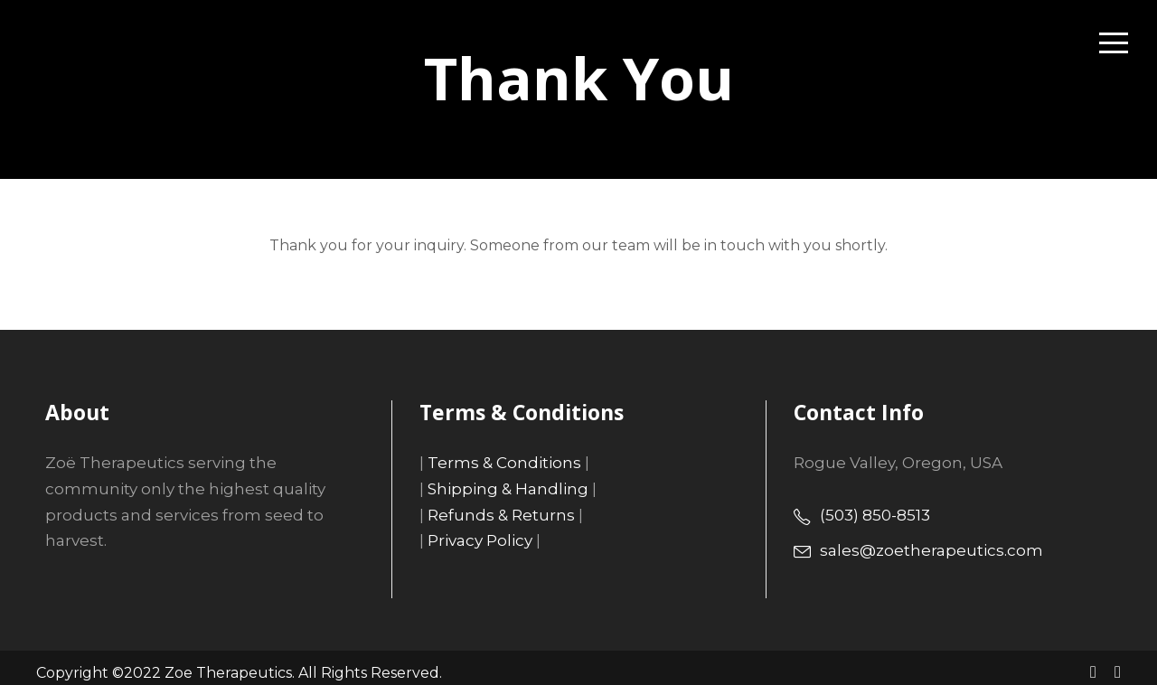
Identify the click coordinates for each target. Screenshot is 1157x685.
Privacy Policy (475, 540)
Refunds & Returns (493, 514)
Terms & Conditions (494, 462)
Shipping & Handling (497, 488)
